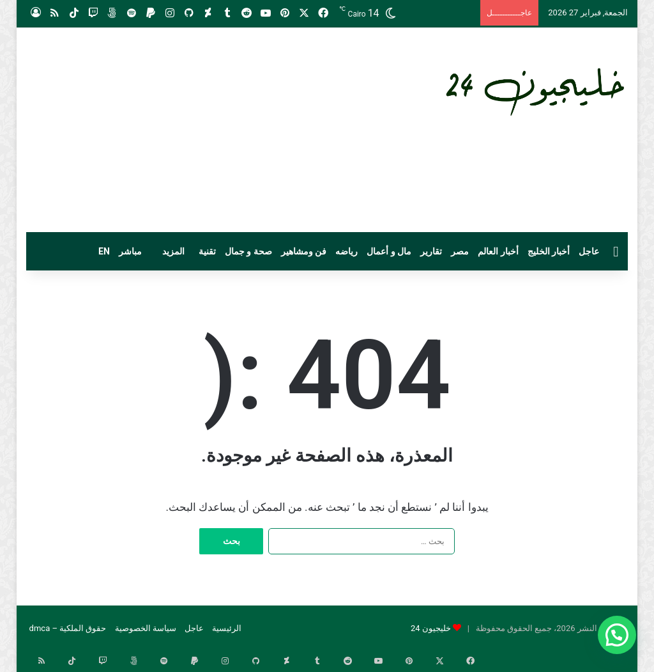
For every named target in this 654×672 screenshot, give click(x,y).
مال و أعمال (389, 251)
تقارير (431, 251)
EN (104, 251)
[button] (617, 635)
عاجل (589, 251)
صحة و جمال (248, 251)
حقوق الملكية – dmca (68, 628)
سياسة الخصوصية (145, 628)
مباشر (130, 251)
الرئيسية (226, 628)
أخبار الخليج (549, 251)
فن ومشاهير (303, 251)
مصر (460, 251)
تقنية (207, 251)
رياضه (346, 251)
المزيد (173, 251)
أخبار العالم (498, 251)
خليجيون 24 (431, 628)
